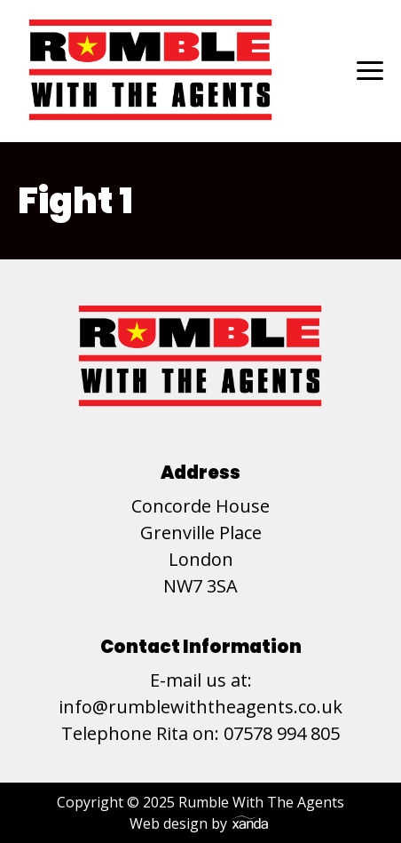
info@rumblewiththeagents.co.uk (200, 707)
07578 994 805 (282, 733)
